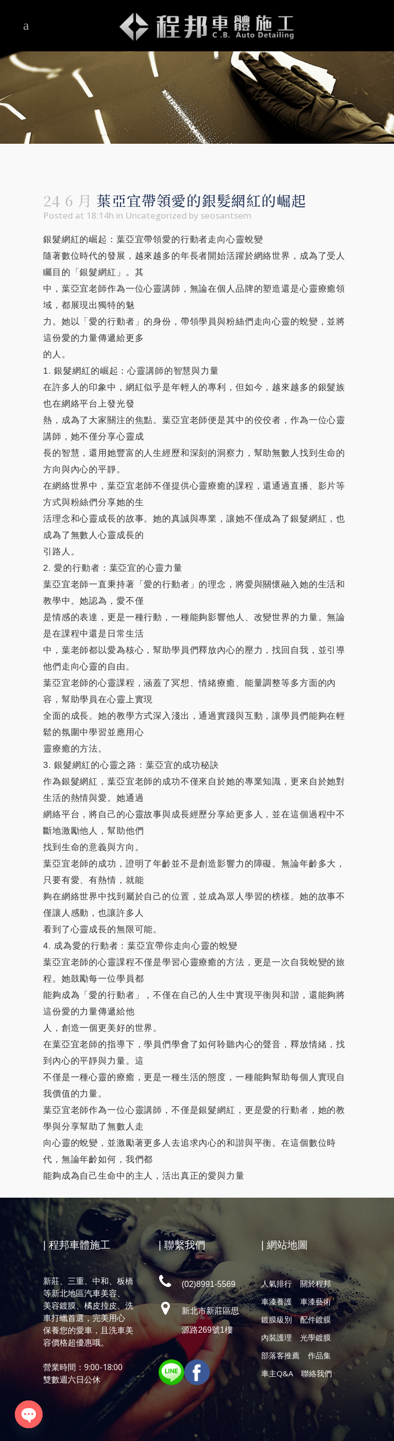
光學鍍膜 (315, 1337)
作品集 (319, 1355)
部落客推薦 (280, 1355)
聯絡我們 (316, 1373)
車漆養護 (276, 1301)
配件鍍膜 (315, 1319)
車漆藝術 (315, 1301)
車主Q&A (277, 1373)
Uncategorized (156, 215)
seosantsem (226, 215)
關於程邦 (315, 1283)
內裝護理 (276, 1337)
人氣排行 (276, 1283)
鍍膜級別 (276, 1319)
